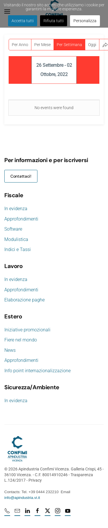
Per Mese (42, 44)
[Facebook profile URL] (38, 513)
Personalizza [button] (84, 20)
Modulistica (16, 239)
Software (13, 229)
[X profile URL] (48, 513)
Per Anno (20, 44)
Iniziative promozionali (27, 330)
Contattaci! (20, 176)
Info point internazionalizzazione (37, 370)
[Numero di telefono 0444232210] (8, 513)
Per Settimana (69, 44)
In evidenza (15, 208)
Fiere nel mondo (20, 340)
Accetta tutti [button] (23, 20)
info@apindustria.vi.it (21, 497)
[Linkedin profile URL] (28, 513)
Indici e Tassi (17, 249)
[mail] (18, 513)
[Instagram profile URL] (58, 513)
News (9, 350)
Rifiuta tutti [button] (53, 20)
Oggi (92, 44)
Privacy (34, 480)
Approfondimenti (21, 219)
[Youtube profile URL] (68, 513)
